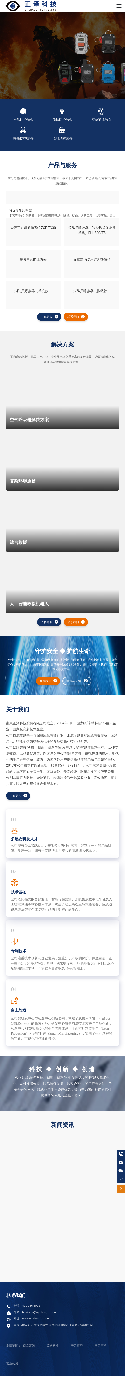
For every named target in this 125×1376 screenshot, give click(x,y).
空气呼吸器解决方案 (29, 419)
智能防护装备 (23, 120)
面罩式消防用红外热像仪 (92, 259)
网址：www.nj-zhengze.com (32, 1318)
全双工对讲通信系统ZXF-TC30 (33, 228)
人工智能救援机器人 (29, 603)
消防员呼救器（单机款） (33, 291)
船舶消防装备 (62, 138)
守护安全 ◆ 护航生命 (62, 651)
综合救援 (18, 542)
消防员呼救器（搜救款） (92, 291)
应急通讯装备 (101, 120)
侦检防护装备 (62, 120)
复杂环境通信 (23, 481)
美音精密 (77, 1345)
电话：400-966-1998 (27, 1305)
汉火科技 (53, 1345)
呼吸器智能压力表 (33, 259)
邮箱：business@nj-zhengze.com (35, 1312)
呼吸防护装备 (23, 138)
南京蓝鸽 (29, 1345)
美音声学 (100, 1345)
